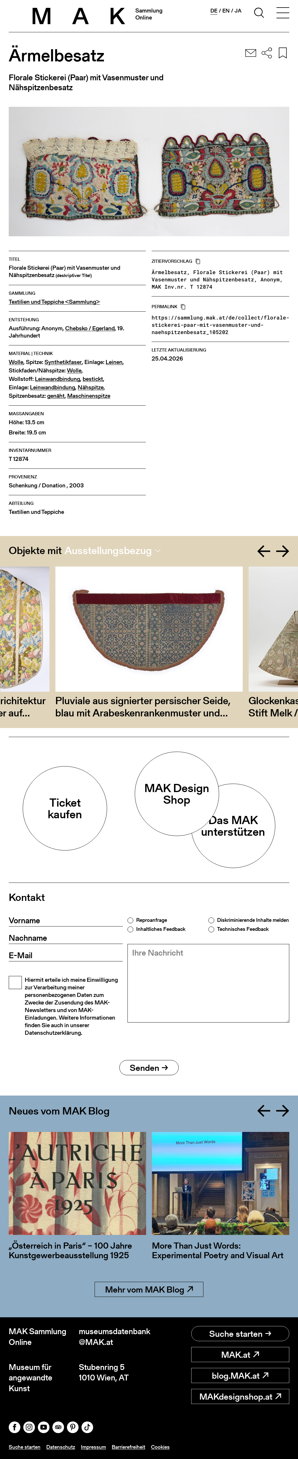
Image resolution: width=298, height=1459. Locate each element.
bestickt (93, 379)
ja (238, 10)
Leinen (114, 362)
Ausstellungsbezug (108, 550)
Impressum (93, 1447)
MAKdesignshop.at (240, 1396)
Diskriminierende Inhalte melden (253, 920)
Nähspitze (91, 387)
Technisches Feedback (243, 929)
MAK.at (240, 1354)
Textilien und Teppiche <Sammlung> (54, 302)
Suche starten (240, 1333)
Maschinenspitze (88, 396)
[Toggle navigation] (282, 13)
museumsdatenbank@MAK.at (114, 1336)
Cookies (160, 1447)
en (226, 10)
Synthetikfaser (63, 362)
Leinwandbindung (57, 379)
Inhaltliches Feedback (160, 929)
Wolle (16, 362)
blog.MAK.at (240, 1375)
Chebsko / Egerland (90, 328)
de (213, 10)
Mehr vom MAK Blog (149, 1289)
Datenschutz (60, 1447)
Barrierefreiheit (128, 1447)
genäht (56, 396)
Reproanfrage (151, 920)
